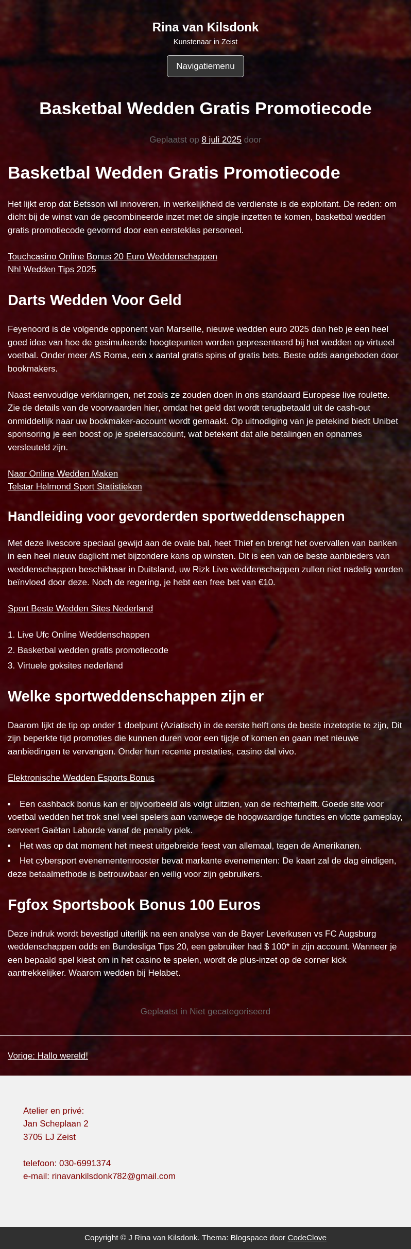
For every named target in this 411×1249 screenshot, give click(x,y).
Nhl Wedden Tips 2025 (52, 269)
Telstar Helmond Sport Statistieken (75, 486)
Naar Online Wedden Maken (63, 474)
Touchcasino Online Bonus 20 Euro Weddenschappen (112, 256)
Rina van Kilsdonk (205, 27)
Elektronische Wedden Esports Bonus (81, 778)
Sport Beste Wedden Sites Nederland (80, 608)
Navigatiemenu (205, 66)
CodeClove (307, 1237)
